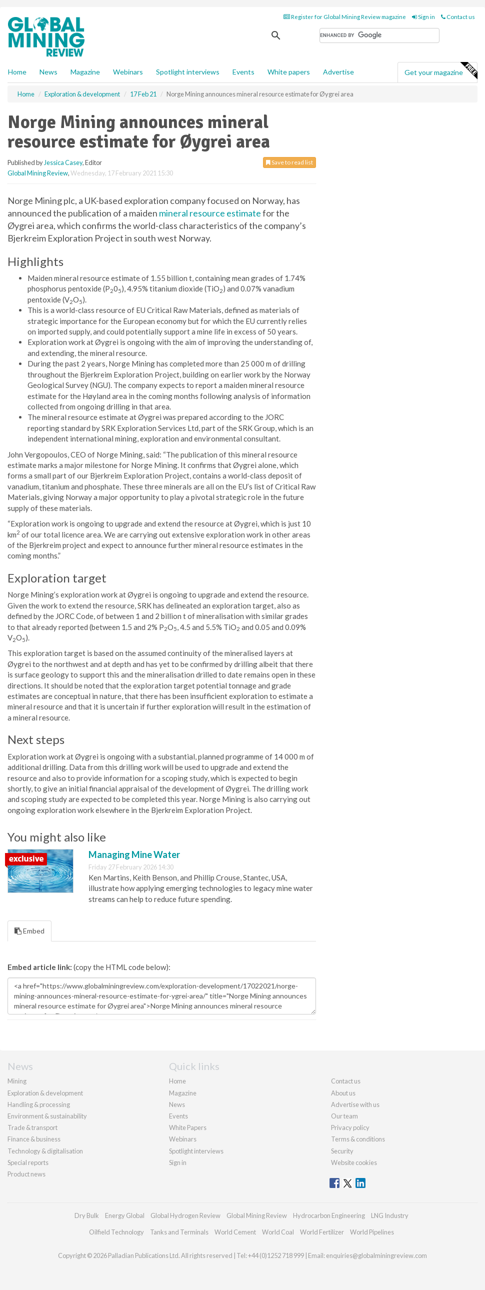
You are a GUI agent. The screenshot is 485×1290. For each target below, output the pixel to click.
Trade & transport (33, 1128)
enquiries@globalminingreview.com (376, 1256)
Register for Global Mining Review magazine (345, 17)
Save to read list (289, 162)
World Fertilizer (322, 1232)
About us (343, 1093)
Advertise (338, 72)
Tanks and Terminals (179, 1232)
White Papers (187, 1128)
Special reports (28, 1162)
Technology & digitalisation (45, 1151)
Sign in (423, 17)
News (177, 1104)
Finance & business (34, 1139)
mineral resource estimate (210, 213)
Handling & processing (39, 1104)
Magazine (85, 72)
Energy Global (124, 1216)
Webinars (128, 72)
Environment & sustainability (47, 1116)
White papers (289, 72)
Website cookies (354, 1162)
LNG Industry (389, 1216)
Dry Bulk (86, 1216)
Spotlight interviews (188, 72)
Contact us (458, 17)
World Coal (278, 1232)
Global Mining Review (38, 173)
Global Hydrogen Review (185, 1216)
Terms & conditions (358, 1139)
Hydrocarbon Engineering (329, 1216)
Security (342, 1151)
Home (17, 72)
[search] (380, 35)
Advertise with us (355, 1104)
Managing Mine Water (134, 854)
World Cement (235, 1232)
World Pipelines (372, 1232)
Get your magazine (440, 71)
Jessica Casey (63, 162)
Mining (17, 1081)
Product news (27, 1174)
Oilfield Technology (116, 1232)
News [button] (49, 72)
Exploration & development (45, 1093)
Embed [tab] (29, 930)
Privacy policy (350, 1128)
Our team (344, 1116)
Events (243, 72)
